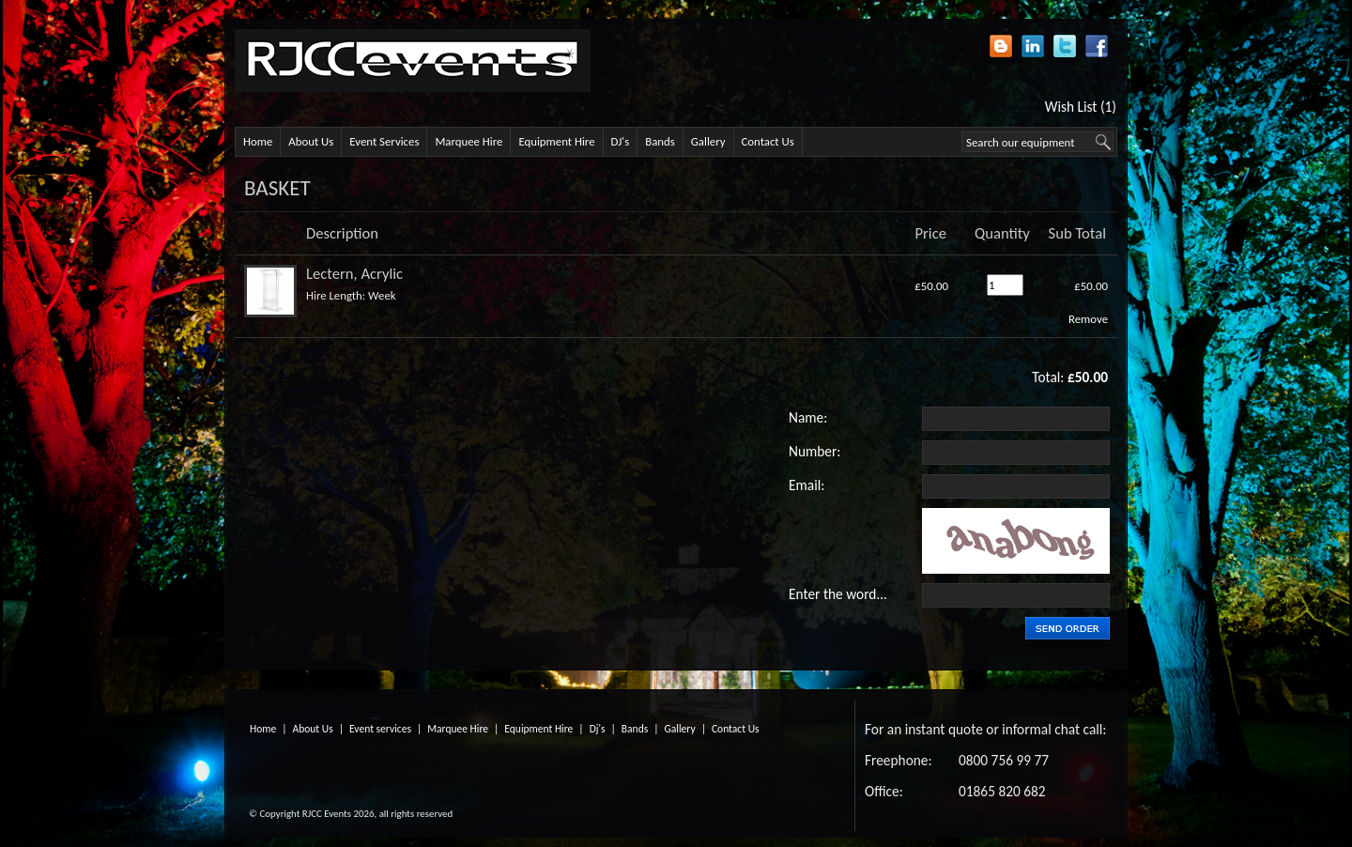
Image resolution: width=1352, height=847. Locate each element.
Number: (814, 451)
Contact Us (768, 141)
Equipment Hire (556, 141)
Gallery (708, 141)
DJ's (620, 141)
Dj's (598, 728)
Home (257, 141)
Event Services (384, 141)
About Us (310, 141)
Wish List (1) (1080, 107)
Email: (806, 485)
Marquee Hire (468, 141)
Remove (1088, 319)
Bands (660, 141)
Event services (380, 728)
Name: (808, 417)
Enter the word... (838, 594)
